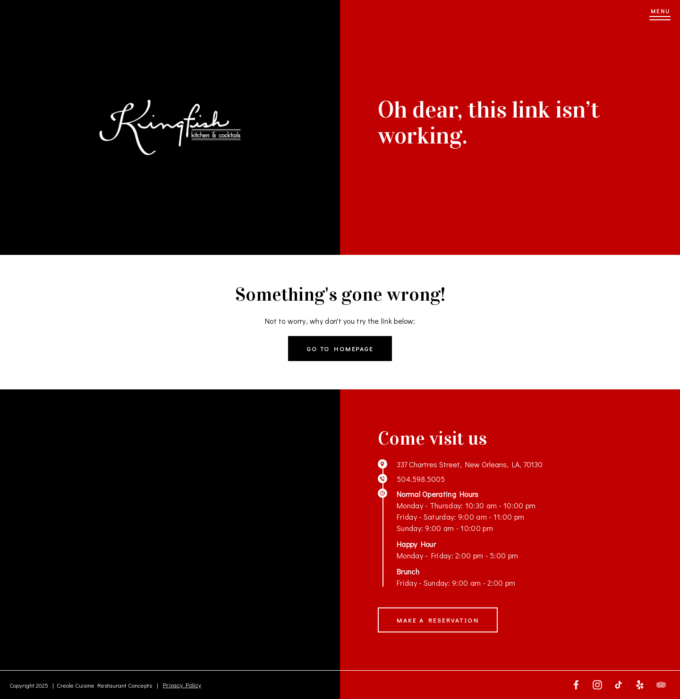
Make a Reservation (438, 620)
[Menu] (660, 14)
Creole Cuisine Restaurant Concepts (104, 685)
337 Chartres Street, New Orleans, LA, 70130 (470, 464)
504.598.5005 (421, 479)
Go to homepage (340, 349)
